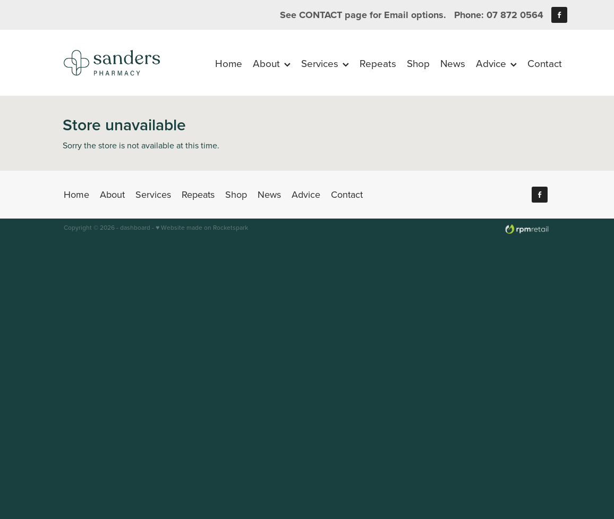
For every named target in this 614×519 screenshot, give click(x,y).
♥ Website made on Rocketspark (202, 227)
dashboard (135, 227)
